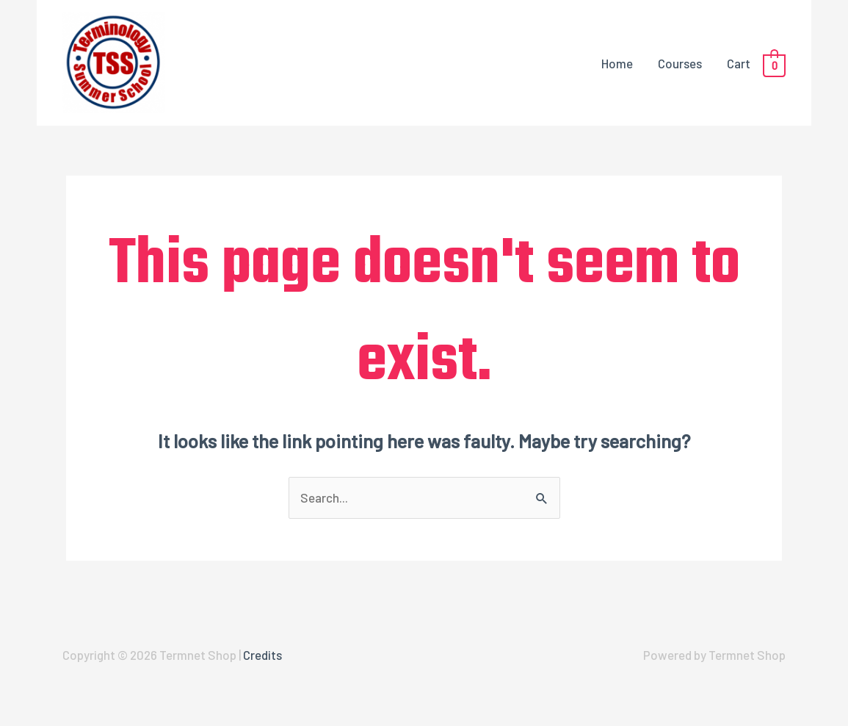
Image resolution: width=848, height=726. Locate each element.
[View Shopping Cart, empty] (774, 64)
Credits (262, 654)
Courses (680, 63)
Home (617, 63)
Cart (738, 63)
